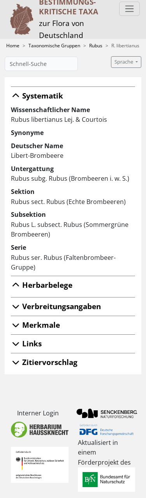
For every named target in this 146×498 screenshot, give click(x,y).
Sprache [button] (124, 62)
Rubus (95, 45)
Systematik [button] (37, 95)
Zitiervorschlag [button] (44, 362)
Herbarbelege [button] (41, 285)
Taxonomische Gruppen (54, 45)
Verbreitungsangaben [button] (56, 306)
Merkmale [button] (35, 325)
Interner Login (38, 413)
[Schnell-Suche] (41, 64)
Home (12, 45)
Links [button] (26, 343)
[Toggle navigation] (129, 9)
